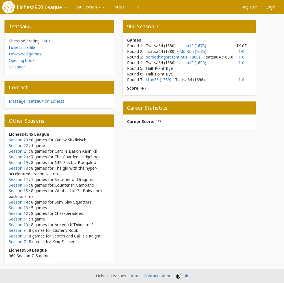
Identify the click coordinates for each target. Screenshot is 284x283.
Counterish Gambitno (74, 185)
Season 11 (18, 219)
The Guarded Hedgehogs (77, 156)
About (167, 275)
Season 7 (17, 241)
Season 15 (18, 190)
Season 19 (18, 162)
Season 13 (18, 207)
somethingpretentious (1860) (173, 57)
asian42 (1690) (192, 62)
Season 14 (18, 202)
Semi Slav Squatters (73, 202)
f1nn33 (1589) (159, 79)
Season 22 (18, 145)
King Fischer (63, 241)
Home (135, 275)
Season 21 (18, 151)
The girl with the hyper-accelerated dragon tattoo (53, 170)
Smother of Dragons (74, 179)
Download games (25, 54)
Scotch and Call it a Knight (76, 236)
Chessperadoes (69, 213)
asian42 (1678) (192, 45)
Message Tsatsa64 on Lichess (36, 101)
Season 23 (18, 139)
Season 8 (17, 236)
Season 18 (18, 168)
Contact (151, 275)
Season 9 (17, 230)
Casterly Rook (65, 230)
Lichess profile (22, 47)
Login (270, 7)
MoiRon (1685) (192, 51)
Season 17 (18, 179)
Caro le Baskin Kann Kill (76, 151)
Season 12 (18, 213)
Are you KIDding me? (74, 224)
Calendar (17, 67)
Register (249, 7)
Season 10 (18, 224)
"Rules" (119, 7)
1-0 (241, 51)
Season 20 (18, 156)
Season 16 (18, 185)
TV (137, 7)
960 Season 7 (90, 7)
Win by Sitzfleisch (70, 139)
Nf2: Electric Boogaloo (75, 162)
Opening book (22, 60)
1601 (46, 41)
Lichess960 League (39, 7)
